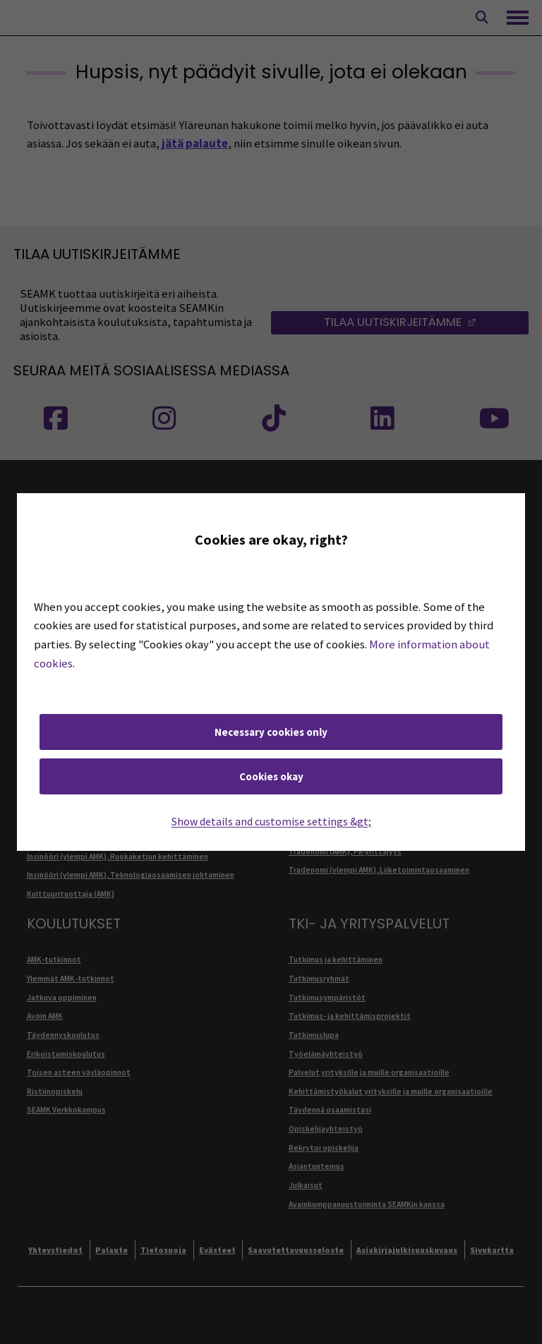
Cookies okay (271, 776)
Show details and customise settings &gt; (271, 821)
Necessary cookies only (271, 732)
